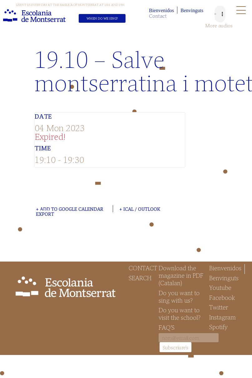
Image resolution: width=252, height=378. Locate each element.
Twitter (218, 307)
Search (140, 277)
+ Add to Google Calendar (69, 209)
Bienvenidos (161, 10)
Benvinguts (191, 10)
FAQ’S (167, 327)
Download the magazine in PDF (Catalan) (181, 275)
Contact (158, 15)
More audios (219, 25)
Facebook (222, 297)
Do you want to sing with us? (179, 296)
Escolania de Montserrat (34, 15)
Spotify (218, 326)
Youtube (220, 287)
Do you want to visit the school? (179, 313)
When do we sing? (102, 18)
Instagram (222, 317)
